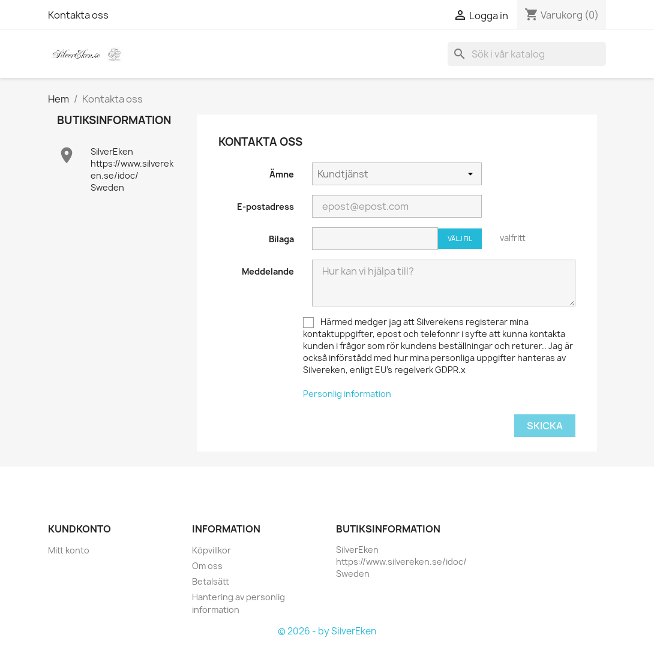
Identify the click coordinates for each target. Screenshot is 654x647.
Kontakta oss (78, 15)
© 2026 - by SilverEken (327, 631)
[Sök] (527, 54)
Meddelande (268, 271)
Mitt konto (68, 550)
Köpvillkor (211, 550)
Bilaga (281, 239)
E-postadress (265, 206)
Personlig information (347, 393)
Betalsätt (210, 581)
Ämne (281, 174)
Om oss (207, 565)
